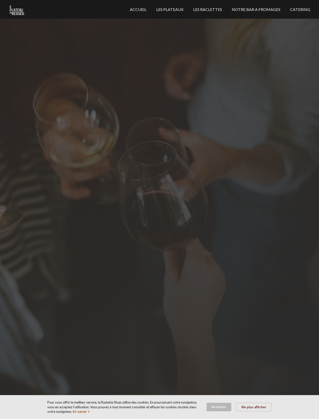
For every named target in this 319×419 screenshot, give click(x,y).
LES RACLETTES (207, 9)
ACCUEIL (138, 9)
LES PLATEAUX (169, 9)
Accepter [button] (219, 407)
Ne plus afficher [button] (253, 407)
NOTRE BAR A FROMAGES (256, 9)
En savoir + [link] (81, 412)
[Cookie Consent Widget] (159, 407)
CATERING (300, 9)
